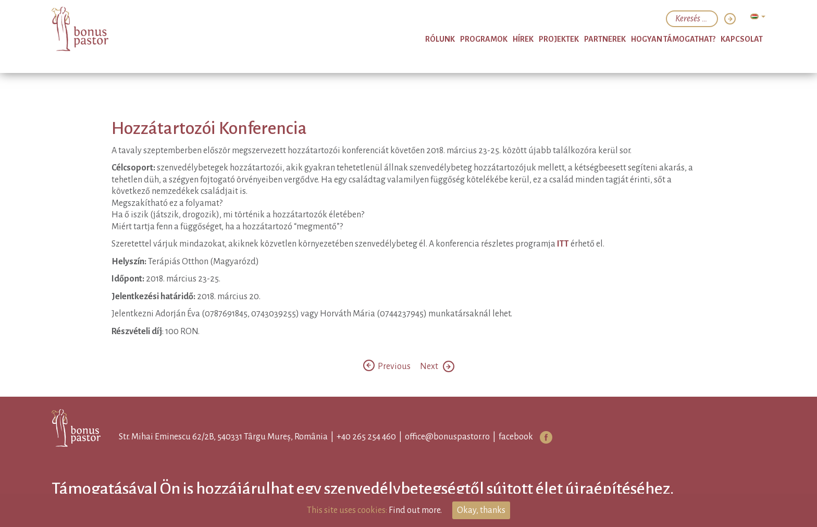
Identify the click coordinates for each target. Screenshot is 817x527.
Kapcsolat (742, 39)
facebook (516, 437)
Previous (387, 366)
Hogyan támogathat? (673, 39)
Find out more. (415, 510)
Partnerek (605, 39)
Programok (483, 39)
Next (437, 366)
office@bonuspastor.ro (447, 437)
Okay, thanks (481, 510)
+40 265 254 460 (366, 437)
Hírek (523, 39)
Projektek (559, 39)
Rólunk (440, 39)
